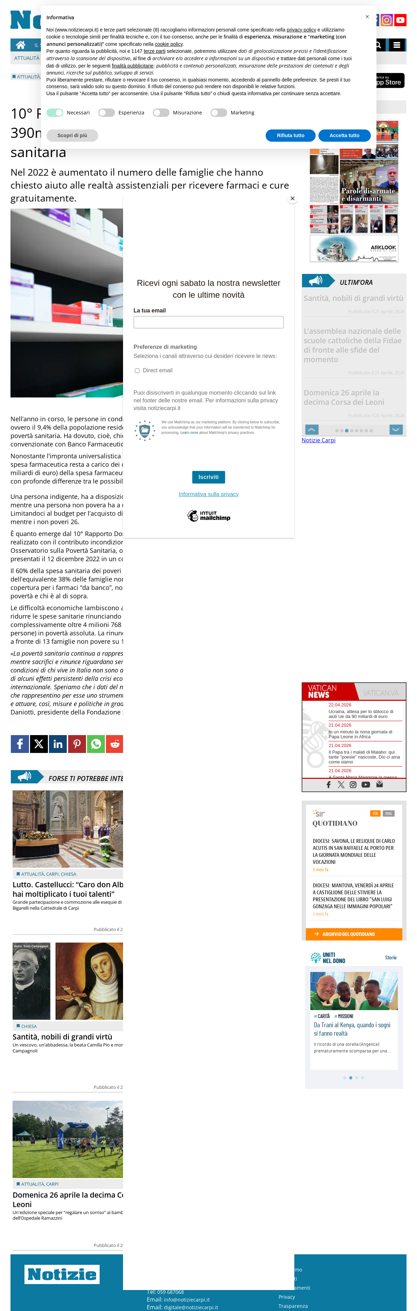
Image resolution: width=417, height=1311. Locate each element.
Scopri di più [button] (72, 135)
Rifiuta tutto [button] (290, 135)
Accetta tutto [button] (345, 135)
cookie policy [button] (168, 44)
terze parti (154, 51)
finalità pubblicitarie (132, 66)
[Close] (292, 198)
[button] (367, 16)
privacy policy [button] (301, 30)
